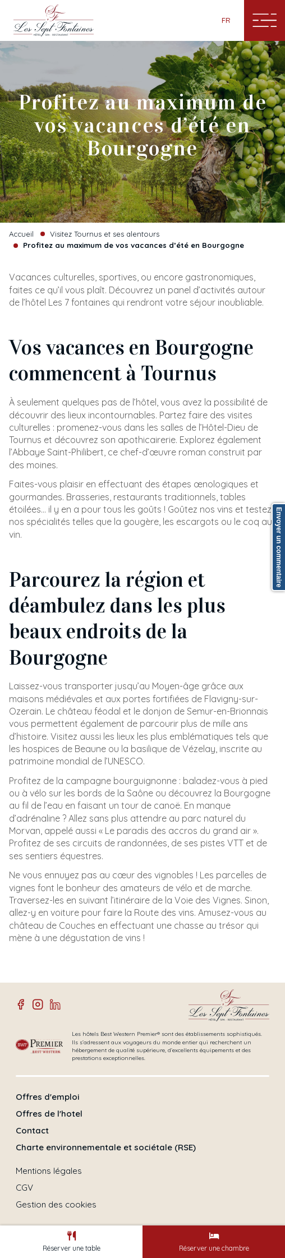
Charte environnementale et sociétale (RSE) (106, 1147)
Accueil (21, 233)
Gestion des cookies (56, 1205)
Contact (32, 1131)
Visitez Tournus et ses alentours (104, 233)
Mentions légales (49, 1171)
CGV (24, 1188)
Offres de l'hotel (49, 1114)
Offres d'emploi (48, 1097)
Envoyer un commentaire (279, 547)
